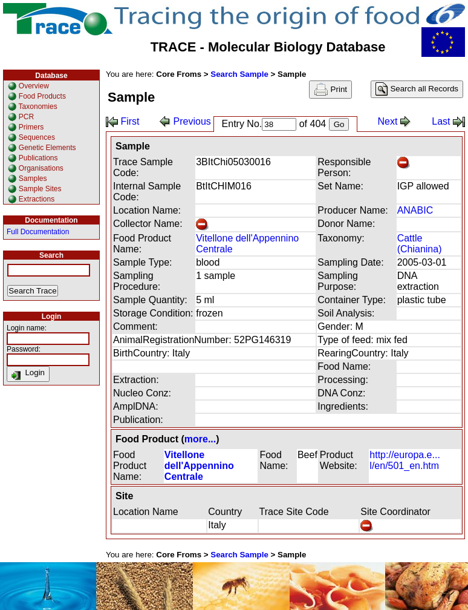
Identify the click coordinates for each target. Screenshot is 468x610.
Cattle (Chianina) (419, 243)
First (123, 121)
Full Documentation (38, 232)
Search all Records (416, 89)
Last (448, 121)
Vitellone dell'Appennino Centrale (199, 466)
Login (28, 374)
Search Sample (239, 74)
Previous (185, 121)
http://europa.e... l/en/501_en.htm (404, 460)
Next (394, 121)
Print (330, 89)
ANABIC (415, 210)
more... (200, 439)
